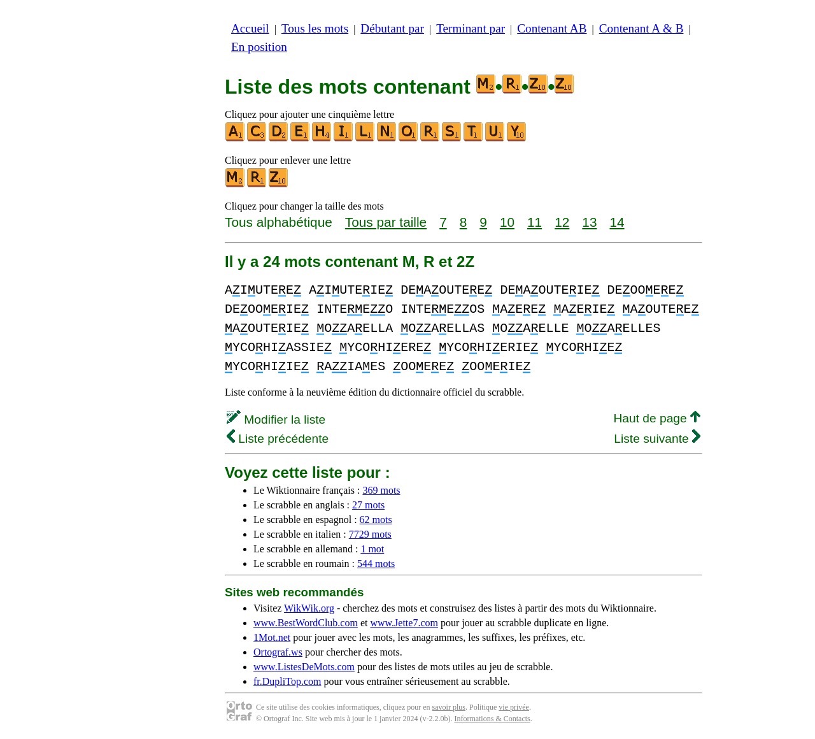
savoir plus (448, 707)
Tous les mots (314, 28)
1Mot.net (271, 637)
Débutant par (392, 28)
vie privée (514, 707)
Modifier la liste (276, 419)
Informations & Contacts (492, 718)
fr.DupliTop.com (287, 681)
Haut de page (656, 418)
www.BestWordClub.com (305, 622)
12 (562, 222)
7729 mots (370, 534)
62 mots (376, 519)
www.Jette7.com (404, 622)
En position (259, 47)
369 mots (381, 490)
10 (507, 222)
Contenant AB (551, 28)
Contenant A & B (641, 28)
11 (534, 222)
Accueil (250, 28)
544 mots (376, 563)
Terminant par (470, 28)
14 (616, 222)
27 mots (368, 504)
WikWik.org (309, 608)
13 (589, 222)
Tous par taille (386, 222)
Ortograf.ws (277, 652)
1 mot (372, 548)
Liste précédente (278, 438)
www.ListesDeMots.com (304, 666)
